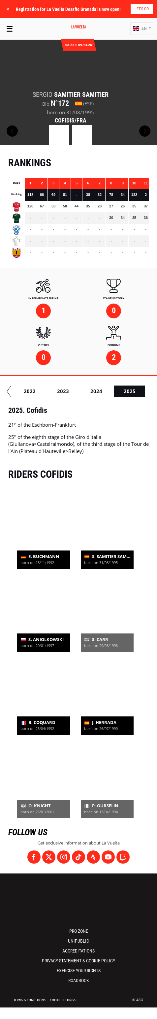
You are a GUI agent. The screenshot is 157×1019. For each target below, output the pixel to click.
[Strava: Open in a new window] (93, 857)
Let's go (142, 9)
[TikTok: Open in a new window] (78, 857)
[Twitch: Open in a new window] (123, 857)
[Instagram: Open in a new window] (63, 857)
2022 (114, 391)
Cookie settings (63, 1000)
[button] (141, 28)
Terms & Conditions (30, 1000)
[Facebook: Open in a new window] (34, 857)
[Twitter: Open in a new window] (48, 857)
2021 (81, 391)
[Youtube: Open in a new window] (108, 857)
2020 (48, 391)
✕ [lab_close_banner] (8, 9)
